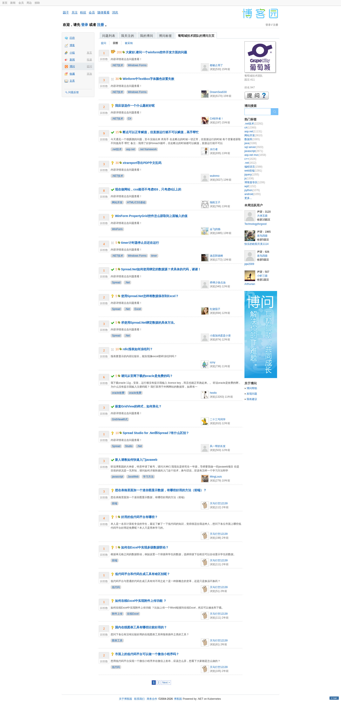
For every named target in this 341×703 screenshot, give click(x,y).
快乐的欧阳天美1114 (256, 244)
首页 (4, 2)
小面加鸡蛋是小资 (220, 335)
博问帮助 (252, 388)
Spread (116, 282)
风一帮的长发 (218, 446)
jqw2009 (249, 264)
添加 (89, 73)
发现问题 (252, 393)
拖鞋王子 (215, 202)
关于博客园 (125, 698)
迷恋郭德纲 (216, 255)
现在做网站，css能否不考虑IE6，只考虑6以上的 (148, 189)
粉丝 (83, 12)
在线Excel (133, 613)
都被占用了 (216, 65)
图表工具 (117, 640)
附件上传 (117, 613)
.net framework (148, 149)
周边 (29, 2)
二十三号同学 (218, 419)
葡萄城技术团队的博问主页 (196, 35)
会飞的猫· (215, 229)
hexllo (213, 392)
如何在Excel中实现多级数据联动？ (145, 547)
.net (250, 162)
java (250, 143)
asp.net (130, 149)
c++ (250, 158)
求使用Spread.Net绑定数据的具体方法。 (149, 322)
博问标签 (165, 35)
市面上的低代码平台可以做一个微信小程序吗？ (147, 654)
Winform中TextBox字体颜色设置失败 (148, 79)
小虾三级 (262, 275)
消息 (115, 12)
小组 (72, 52)
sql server (253, 147)
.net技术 (117, 149)
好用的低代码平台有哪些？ (139, 517)
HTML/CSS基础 (136, 202)
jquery (251, 174)
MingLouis (216, 476)
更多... (248, 198)
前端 (114, 503)
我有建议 (252, 399)
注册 (100, 25)
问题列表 (108, 35)
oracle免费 (135, 392)
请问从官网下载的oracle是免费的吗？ (147, 376)
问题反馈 (73, 92)
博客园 (178, 698)
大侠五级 (262, 215)
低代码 (116, 587)
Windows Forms (137, 65)
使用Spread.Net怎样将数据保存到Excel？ (150, 296)
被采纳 (129, 43)
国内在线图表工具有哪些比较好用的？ (141, 627)
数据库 (252, 139)
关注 (75, 12)
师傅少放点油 (218, 282)
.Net (127, 282)
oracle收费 (118, 392)
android (252, 194)
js (249, 178)
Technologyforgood (255, 223)
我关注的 (127, 35)
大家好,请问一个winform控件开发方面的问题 (156, 52)
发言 (89, 52)
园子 (66, 12)
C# (129, 118)
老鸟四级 (262, 235)
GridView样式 (120, 419)
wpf (250, 186)
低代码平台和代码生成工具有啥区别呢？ (142, 574)
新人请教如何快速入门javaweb (136, 459)
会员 (21, 2)
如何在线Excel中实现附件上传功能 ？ (140, 600)
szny (212, 362)
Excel (137, 309)
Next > (166, 682)
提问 (89, 66)
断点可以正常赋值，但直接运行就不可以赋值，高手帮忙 (161, 132)
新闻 (12, 2)
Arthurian (249, 284)
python (252, 190)
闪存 (72, 37)
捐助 (37, 2)
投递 (89, 59)
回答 (115, 43)
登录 (84, 25)
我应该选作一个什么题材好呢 (135, 105)
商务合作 (152, 698)
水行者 (214, 149)
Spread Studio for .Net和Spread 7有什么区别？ (156, 433)
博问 (72, 66)
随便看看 (103, 12)
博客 (72, 45)
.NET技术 (117, 65)
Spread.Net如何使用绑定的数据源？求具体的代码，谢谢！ (161, 269)
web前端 (253, 170)
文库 (72, 80)
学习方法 (148, 476)
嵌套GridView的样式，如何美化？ (138, 406)
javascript (117, 476)
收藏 (72, 73)
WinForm (117, 229)
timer (154, 255)
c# (250, 127)
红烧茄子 (215, 309)
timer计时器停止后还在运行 (140, 242)
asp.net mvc (255, 154)
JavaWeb (133, 476)
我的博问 (146, 35)
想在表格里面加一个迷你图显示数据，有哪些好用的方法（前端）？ (160, 490)
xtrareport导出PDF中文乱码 (142, 163)
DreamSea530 (218, 92)
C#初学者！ (217, 118)
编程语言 (253, 166)
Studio (128, 446)
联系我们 (139, 698)
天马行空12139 (218, 503)
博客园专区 (254, 182)
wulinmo (214, 175)
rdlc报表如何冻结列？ (138, 349)
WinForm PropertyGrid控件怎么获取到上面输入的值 (151, 216)
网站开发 (117, 202)
